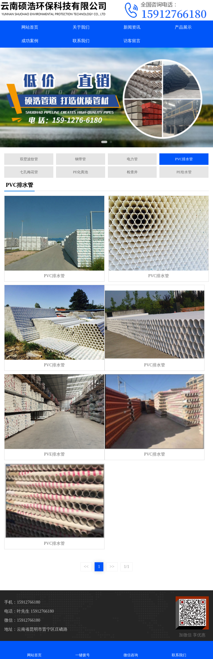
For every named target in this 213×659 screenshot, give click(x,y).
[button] (104, 142)
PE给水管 (184, 172)
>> (112, 566)
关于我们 (81, 27)
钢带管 (80, 159)
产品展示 (183, 27)
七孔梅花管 (29, 172)
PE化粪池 (80, 172)
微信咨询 (131, 649)
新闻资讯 (132, 27)
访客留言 (132, 41)
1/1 (126, 566)
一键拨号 (82, 649)
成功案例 (29, 41)
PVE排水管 (54, 454)
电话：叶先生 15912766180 (29, 611)
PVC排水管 (184, 159)
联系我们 (81, 41)
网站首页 (29, 27)
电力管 (132, 159)
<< (86, 566)
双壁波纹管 (29, 159)
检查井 (132, 172)
